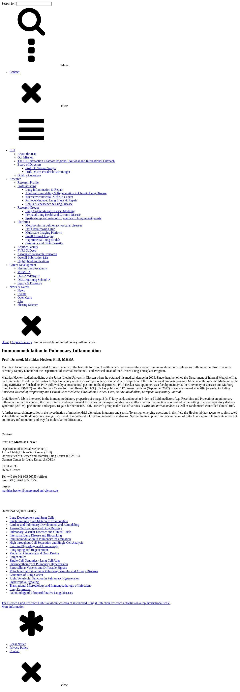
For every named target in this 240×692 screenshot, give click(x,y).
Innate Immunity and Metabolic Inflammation (39, 521)
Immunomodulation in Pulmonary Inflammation (40, 539)
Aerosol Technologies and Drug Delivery (36, 528)
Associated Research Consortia (37, 254)
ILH (12, 150)
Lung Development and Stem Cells (32, 517)
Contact (14, 72)
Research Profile (28, 182)
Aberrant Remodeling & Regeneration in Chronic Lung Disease (65, 193)
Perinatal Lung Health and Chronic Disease (53, 214)
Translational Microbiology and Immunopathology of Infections (50, 585)
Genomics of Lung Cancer (26, 574)
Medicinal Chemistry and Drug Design (34, 553)
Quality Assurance (29, 175)
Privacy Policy (19, 647)
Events (21, 294)
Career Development (23, 264)
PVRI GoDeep (26, 250)
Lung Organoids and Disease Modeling (50, 211)
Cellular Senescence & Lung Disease (49, 204)
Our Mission (25, 157)
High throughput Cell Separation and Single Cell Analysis (46, 542)
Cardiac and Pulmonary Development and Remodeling (44, 524)
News (21, 290)
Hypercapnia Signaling (24, 582)
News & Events (19, 287)
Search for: (9, 3)
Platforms (23, 222)
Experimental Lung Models (42, 239)
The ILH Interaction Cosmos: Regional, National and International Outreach (66, 161)
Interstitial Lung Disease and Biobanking (36, 535)
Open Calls (24, 297)
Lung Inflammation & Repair (44, 189)
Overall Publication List (32, 257)
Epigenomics (18, 557)
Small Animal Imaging (39, 236)
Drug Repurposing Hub (40, 229)
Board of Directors (29, 164)
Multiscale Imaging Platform (43, 232)
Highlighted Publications (33, 261)
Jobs (20, 301)
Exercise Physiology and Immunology (34, 546)
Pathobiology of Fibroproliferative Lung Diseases (41, 592)
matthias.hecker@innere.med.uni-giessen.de (30, 490)
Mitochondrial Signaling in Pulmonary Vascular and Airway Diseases (54, 571)
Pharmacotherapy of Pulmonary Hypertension (39, 564)
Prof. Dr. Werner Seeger (40, 168)
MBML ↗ (23, 272)
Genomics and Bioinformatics (44, 243)
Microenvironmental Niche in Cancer (49, 196)
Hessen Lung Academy (32, 268)
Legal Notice (18, 644)
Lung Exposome (20, 589)
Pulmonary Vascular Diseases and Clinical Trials (40, 532)
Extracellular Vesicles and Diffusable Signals (38, 567)
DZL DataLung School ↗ (33, 279)
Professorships (26, 186)
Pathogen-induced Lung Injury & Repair (51, 200)
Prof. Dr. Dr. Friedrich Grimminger (47, 171)
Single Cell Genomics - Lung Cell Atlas (35, 560)
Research (15, 179)
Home (5, 342)
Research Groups (28, 207)
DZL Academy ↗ (28, 276)
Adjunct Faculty (27, 247)
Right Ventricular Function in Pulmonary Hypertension (44, 578)
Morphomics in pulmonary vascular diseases (53, 225)
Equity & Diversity (29, 283)
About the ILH (26, 154)
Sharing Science (27, 304)
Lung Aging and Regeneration (29, 549)
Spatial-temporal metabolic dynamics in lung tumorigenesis (63, 218)
